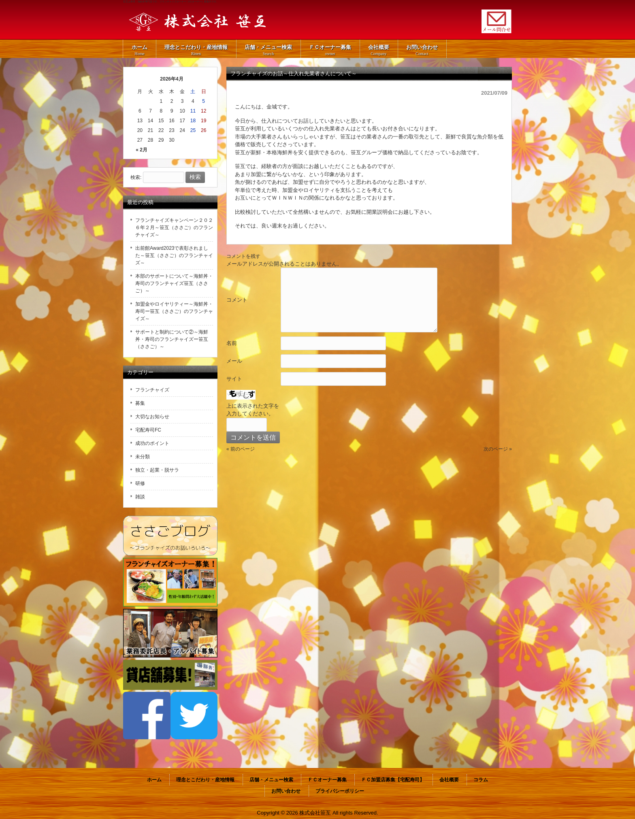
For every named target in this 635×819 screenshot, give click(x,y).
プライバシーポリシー (339, 791)
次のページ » (498, 449)
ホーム (154, 780)
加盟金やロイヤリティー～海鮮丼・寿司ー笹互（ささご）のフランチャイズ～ (174, 311)
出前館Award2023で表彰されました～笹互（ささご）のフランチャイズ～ (174, 255)
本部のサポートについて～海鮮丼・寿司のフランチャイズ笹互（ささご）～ (174, 283)
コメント (236, 300)
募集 (140, 403)
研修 (140, 483)
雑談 (140, 497)
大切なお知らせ (152, 416)
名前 (231, 343)
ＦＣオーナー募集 (327, 780)
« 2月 (141, 150)
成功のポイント (152, 443)
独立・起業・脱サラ (157, 470)
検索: (135, 177)
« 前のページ (240, 449)
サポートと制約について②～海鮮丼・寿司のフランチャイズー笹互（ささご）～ (171, 339)
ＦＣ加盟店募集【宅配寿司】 (392, 780)
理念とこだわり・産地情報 (205, 780)
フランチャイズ (152, 390)
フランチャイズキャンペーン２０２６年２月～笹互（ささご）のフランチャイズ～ (174, 227)
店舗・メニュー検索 (271, 780)
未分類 (142, 456)
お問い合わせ (285, 791)
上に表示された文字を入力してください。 (252, 410)
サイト (234, 379)
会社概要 (449, 780)
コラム (480, 780)
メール (234, 361)
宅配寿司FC (148, 430)
